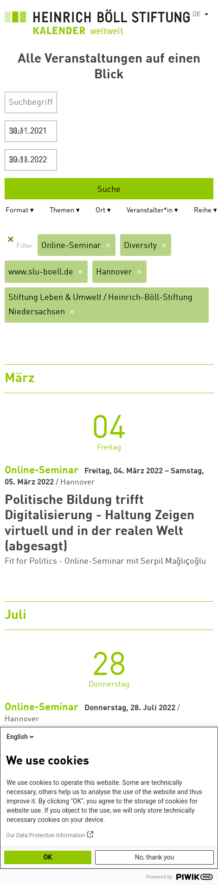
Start (18, 131)
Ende (18, 160)
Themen (62, 210)
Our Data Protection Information (45, 835)
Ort (100, 210)
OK (48, 857)
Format (17, 210)
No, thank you (154, 857)
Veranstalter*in (150, 210)
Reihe (203, 210)
